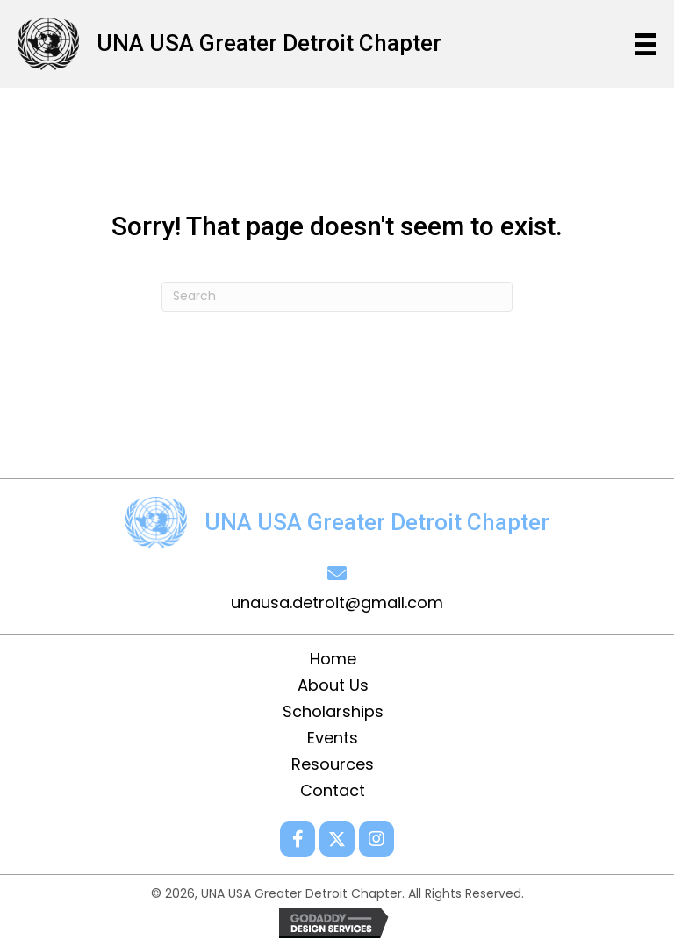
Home (333, 659)
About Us (333, 685)
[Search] (337, 297)
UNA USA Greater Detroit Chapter (269, 43)
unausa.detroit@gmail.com (337, 602)
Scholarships (333, 711)
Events (332, 738)
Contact (332, 790)
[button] (297, 839)
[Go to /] (57, 43)
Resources (332, 764)
